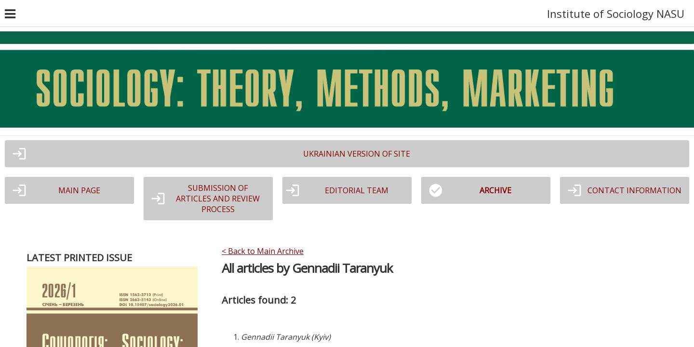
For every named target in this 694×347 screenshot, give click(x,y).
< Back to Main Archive (263, 251)
